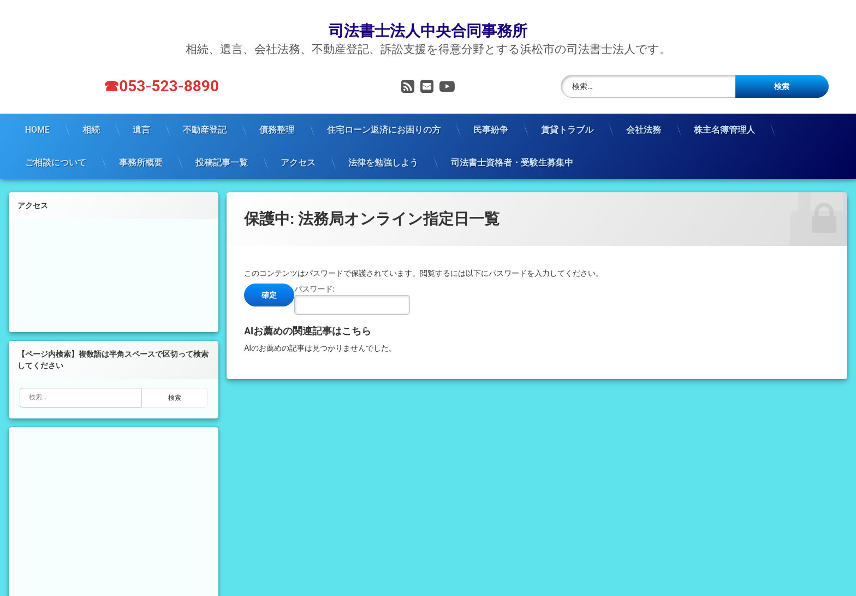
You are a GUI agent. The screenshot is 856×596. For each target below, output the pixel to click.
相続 (91, 115)
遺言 (141, 115)
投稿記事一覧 (221, 148)
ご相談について (55, 148)
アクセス (298, 148)
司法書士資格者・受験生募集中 (512, 148)
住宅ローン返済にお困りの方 (384, 115)
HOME (37, 115)
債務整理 (276, 115)
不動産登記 (205, 115)
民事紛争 (490, 115)
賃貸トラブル (567, 115)
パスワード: (352, 285)
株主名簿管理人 (724, 115)
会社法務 (643, 115)
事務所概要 (141, 148)
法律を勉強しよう (383, 148)
